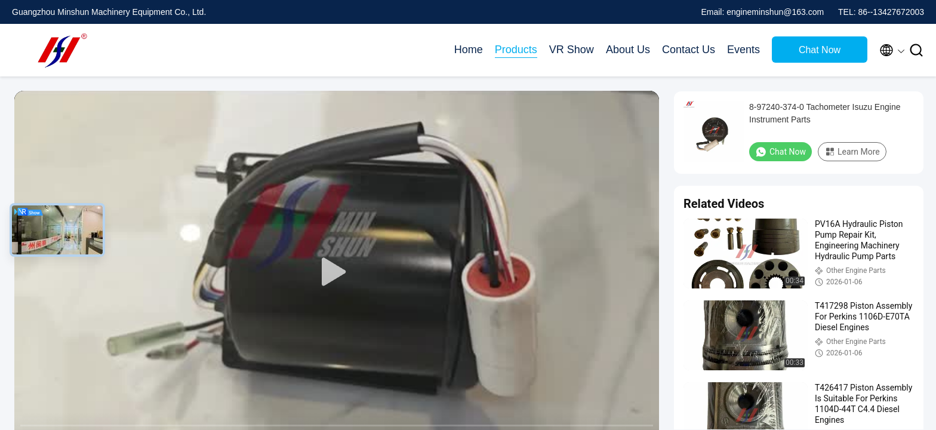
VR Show (571, 50)
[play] (337, 272)
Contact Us (688, 50)
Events (743, 50)
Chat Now (819, 50)
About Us (628, 50)
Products (516, 50)
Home (468, 50)
